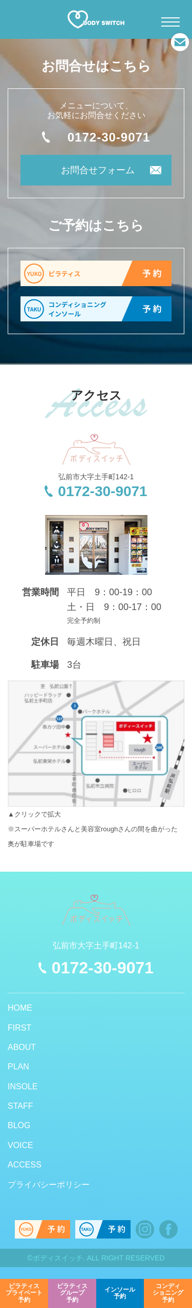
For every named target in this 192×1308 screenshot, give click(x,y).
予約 (24, 1293)
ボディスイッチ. (59, 1258)
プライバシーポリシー (49, 1184)
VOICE (20, 1145)
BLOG (19, 1125)
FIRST (19, 1027)
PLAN (18, 1066)
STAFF (20, 1106)
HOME (20, 1007)
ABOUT (22, 1047)
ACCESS (24, 1164)
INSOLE (23, 1086)
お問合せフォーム (98, 170)
